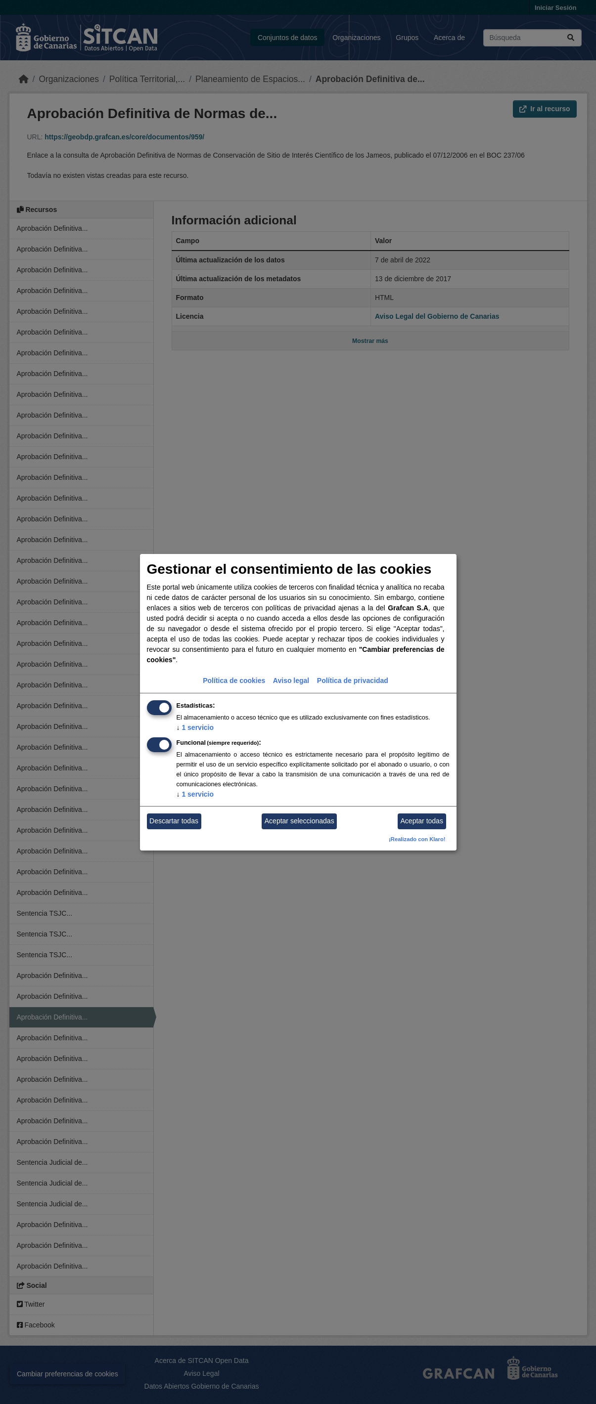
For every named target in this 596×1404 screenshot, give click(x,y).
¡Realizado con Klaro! (417, 839)
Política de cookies (234, 680)
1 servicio (195, 727)
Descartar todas (173, 821)
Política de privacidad (352, 680)
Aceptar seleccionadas (299, 821)
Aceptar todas (422, 821)
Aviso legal (291, 680)
